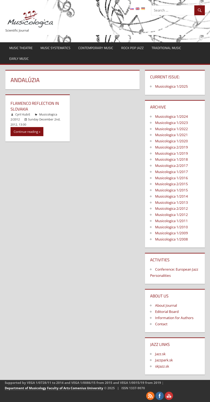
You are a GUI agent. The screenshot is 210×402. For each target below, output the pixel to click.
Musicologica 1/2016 (171, 178)
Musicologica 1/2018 (171, 159)
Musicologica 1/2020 (171, 141)
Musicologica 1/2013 (171, 202)
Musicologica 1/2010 (171, 227)
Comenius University (87, 388)
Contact (161, 324)
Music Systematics (55, 47)
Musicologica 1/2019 (171, 153)
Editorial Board (167, 311)
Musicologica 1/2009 (171, 233)
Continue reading (26, 132)
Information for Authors (174, 317)
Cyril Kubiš (22, 114)
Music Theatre (21, 47)
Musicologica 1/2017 (171, 171)
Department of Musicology (25, 388)
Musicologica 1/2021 (171, 134)
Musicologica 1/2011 (171, 220)
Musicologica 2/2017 (171, 165)
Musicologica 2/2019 (171, 147)
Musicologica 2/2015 (171, 184)
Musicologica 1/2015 (171, 190)
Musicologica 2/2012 (171, 208)
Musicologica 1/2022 (171, 128)
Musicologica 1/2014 (171, 196)
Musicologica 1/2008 (171, 239)
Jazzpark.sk (164, 360)
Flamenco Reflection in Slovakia (35, 106)
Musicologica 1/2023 (171, 122)
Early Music (19, 58)
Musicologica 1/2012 (171, 214)
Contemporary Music (95, 47)
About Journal (166, 305)
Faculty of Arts (58, 388)
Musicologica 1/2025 (171, 86)
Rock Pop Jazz (132, 47)
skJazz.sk (162, 366)
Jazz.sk (160, 353)
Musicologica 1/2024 (171, 116)
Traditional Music (166, 47)
